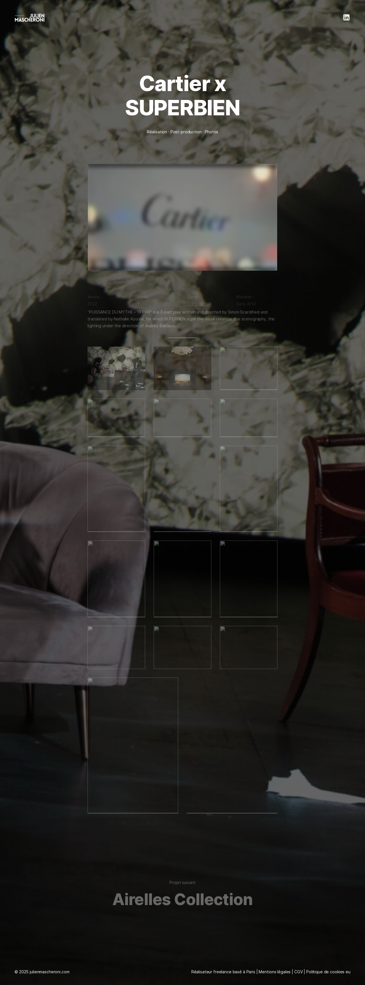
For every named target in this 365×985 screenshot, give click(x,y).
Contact (326, 17)
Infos (305, 17)
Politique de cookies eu (328, 971)
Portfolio (284, 17)
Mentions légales (275, 971)
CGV (298, 971)
